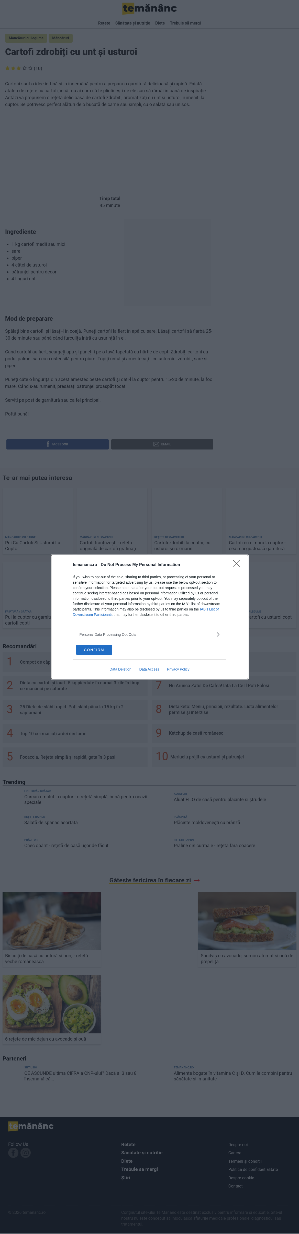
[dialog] (149, 617)
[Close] (238, 564)
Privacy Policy (178, 670)
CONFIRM (102, 649)
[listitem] (150, 633)
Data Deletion (120, 670)
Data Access (149, 670)
